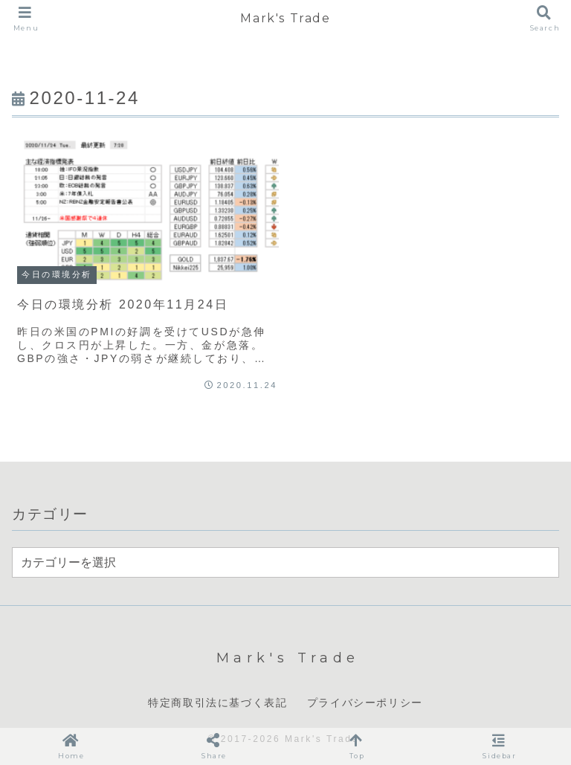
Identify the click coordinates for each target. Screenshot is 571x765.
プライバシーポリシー (365, 702)
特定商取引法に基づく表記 (217, 702)
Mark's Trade (285, 18)
